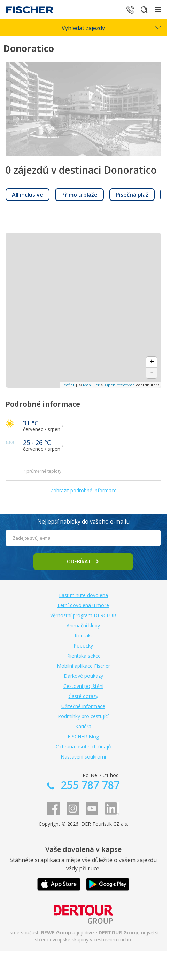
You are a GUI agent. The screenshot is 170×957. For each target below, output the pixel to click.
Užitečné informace (83, 706)
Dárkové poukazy (83, 676)
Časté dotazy (83, 696)
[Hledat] (144, 10)
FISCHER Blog (83, 736)
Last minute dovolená (83, 595)
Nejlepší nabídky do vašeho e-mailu (83, 521)
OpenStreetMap (120, 384)
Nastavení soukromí (83, 756)
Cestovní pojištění (83, 686)
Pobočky (83, 645)
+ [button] (151, 362)
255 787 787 (89, 785)
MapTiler (91, 384)
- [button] (151, 373)
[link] (27, 194)
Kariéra (83, 726)
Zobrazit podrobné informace (83, 490)
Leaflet (68, 384)
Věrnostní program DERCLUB (83, 615)
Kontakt (83, 635)
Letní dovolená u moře (83, 605)
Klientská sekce (83, 655)
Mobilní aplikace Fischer (83, 665)
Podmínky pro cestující (83, 716)
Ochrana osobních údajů (83, 746)
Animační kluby (83, 625)
